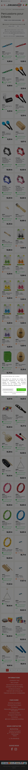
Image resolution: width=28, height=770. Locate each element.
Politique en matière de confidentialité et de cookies (14, 392)
